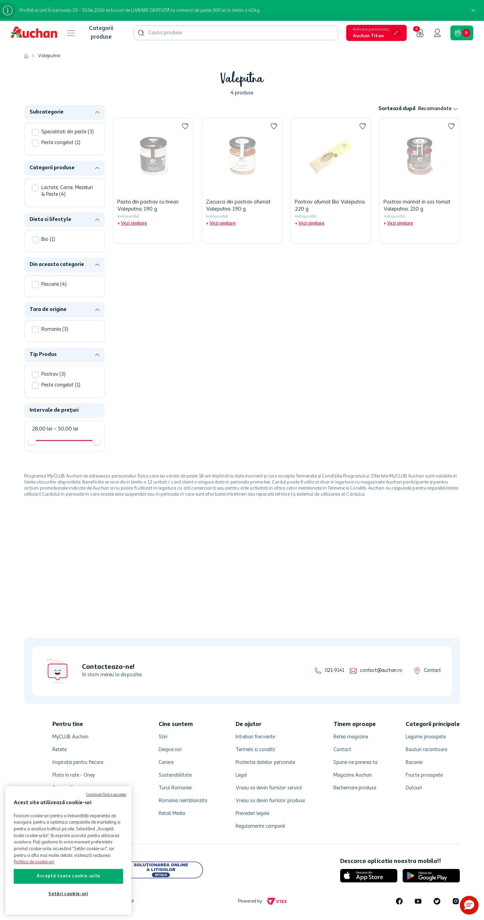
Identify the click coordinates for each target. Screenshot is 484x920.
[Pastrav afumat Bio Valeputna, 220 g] (331, 180)
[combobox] (236, 33)
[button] (376, 33)
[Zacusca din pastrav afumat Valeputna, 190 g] (242, 180)
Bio (48, 239)
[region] (68, 850)
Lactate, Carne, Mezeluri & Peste (67, 191)
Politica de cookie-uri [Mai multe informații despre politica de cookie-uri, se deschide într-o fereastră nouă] (34, 862)
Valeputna (49, 55)
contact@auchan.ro (381, 670)
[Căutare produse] (141, 33)
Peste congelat (60, 142)
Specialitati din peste (67, 132)
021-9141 (334, 670)
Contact (432, 670)
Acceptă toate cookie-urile (68, 876)
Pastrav (53, 374)
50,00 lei (65, 429)
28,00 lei (42, 429)
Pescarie (54, 284)
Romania (54, 329)
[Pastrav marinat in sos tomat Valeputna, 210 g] (419, 180)
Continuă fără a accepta (106, 795)
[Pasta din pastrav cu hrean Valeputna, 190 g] (153, 180)
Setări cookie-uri (68, 894)
